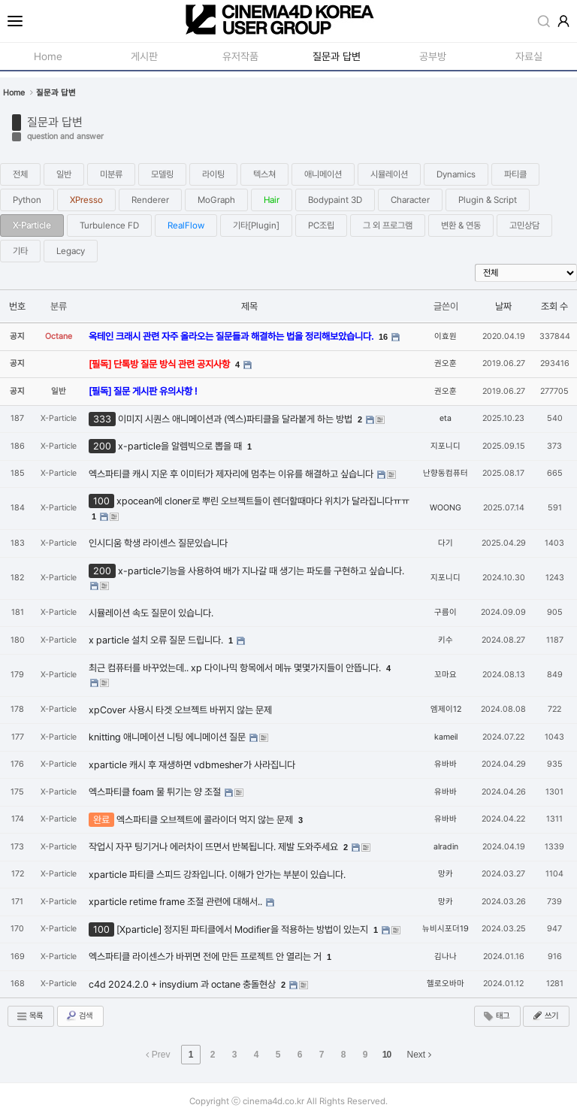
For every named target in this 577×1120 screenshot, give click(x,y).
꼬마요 (445, 675)
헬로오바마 (445, 983)
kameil (446, 737)
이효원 (445, 336)
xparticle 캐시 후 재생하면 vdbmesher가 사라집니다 (192, 764)
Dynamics (456, 174)
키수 (445, 640)
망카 (445, 874)
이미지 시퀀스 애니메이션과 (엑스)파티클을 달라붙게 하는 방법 (236, 419)
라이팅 (213, 174)
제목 (249, 306)
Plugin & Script (487, 200)
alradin (446, 847)
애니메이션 (323, 174)
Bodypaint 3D (335, 200)
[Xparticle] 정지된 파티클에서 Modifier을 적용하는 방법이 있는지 (243, 929)
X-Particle (32, 225)
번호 (17, 306)
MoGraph (216, 200)
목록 (29, 1016)
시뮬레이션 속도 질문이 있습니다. (151, 613)
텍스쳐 (264, 174)
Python (27, 200)
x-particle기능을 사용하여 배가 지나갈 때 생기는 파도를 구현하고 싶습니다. (261, 571)
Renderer (150, 200)
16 (383, 336)
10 (386, 1054)
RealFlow (186, 225)
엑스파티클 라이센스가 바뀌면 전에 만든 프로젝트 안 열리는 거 (206, 956)
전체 (20, 174)
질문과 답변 (55, 122)
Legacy (70, 251)
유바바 (445, 764)
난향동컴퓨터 (445, 473)
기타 (20, 251)
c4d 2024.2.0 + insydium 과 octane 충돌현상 (183, 984)
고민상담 (524, 225)
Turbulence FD (109, 225)
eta (446, 418)
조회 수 (554, 306)
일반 (63, 174)
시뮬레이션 (389, 174)
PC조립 (321, 225)
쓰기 (544, 1016)
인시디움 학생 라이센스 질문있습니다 (158, 543)
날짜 (503, 306)
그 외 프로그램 (387, 225)
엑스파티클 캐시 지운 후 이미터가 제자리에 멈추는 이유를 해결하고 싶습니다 (232, 474)
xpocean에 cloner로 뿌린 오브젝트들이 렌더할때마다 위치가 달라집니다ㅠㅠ (262, 501)
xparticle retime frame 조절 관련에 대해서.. (176, 901)
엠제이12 (445, 709)
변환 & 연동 (461, 225)
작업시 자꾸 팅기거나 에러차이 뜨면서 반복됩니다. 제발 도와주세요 (214, 846)
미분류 (111, 174)
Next (419, 1054)
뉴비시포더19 (445, 929)
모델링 (162, 174)
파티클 (515, 174)
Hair (271, 200)
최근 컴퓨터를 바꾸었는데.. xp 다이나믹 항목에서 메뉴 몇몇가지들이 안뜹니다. (236, 668)
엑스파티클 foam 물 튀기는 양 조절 (156, 792)
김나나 (445, 956)
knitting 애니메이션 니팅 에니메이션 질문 (168, 737)
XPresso (86, 200)
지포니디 (445, 446)
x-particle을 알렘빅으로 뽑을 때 (181, 446)
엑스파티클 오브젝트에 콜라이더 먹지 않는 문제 (205, 819)
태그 (495, 1016)
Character (410, 200)
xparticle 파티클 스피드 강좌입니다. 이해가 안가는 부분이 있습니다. (217, 874)
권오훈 (445, 363)
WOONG (445, 508)
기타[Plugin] (256, 225)
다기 (445, 543)
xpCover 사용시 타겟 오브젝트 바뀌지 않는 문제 (180, 710)
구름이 (445, 612)
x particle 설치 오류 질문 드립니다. (157, 640)
